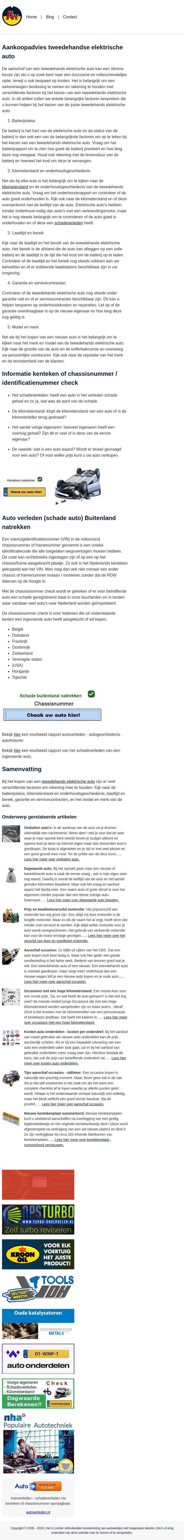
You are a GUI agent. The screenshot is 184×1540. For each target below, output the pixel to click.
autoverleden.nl (38, 1512)
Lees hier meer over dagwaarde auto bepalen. (83, 900)
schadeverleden (68, 223)
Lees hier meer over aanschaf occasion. (55, 982)
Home (31, 17)
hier (17, 734)
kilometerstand (15, 187)
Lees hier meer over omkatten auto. (52, 859)
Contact (70, 17)
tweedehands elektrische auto (68, 781)
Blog (50, 17)
